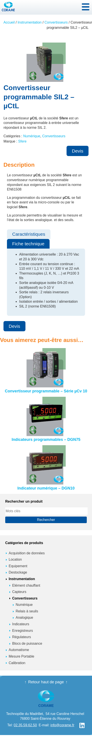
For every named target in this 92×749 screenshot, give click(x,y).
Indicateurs (20, 624)
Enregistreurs (22, 630)
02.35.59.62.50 (25, 725)
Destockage (18, 572)
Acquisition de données (27, 553)
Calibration (17, 663)
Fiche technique (28, 243)
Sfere (22, 141)
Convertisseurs (56, 22)
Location (15, 559)
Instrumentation (30, 22)
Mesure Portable (21, 656)
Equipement (18, 566)
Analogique (24, 617)
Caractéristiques (28, 234)
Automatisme (19, 650)
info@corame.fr (62, 725)
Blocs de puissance (27, 643)
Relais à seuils (27, 611)
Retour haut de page (46, 682)
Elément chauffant (26, 585)
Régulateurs (21, 637)
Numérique (31, 136)
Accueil (9, 22)
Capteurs (19, 592)
